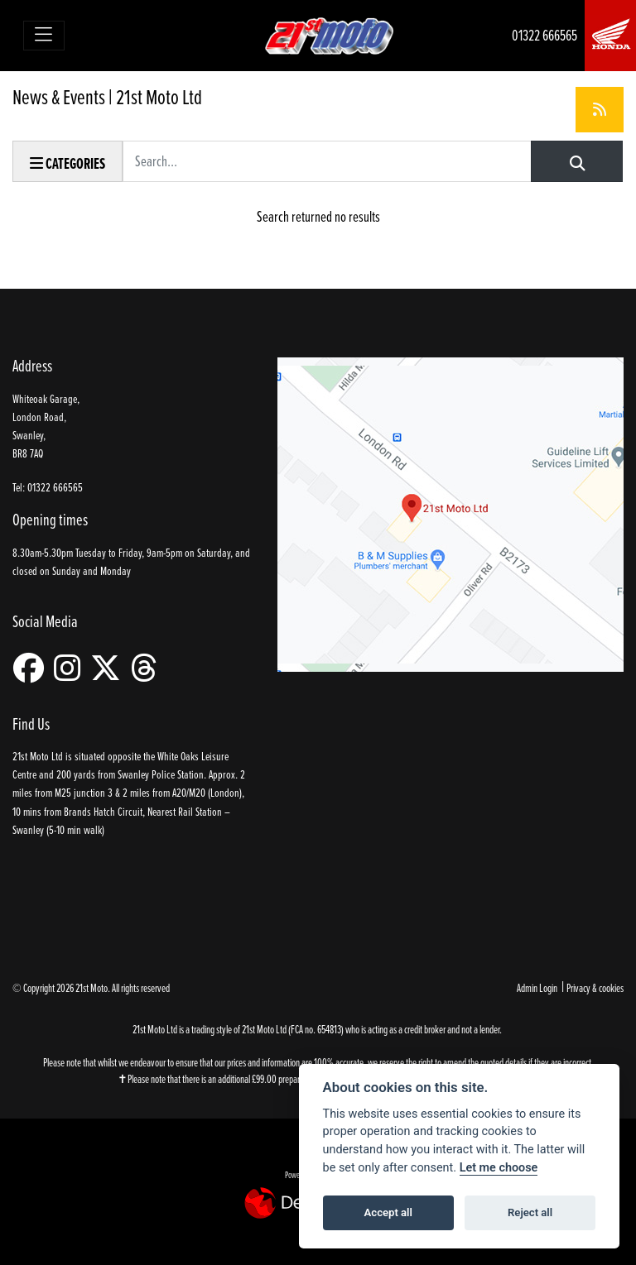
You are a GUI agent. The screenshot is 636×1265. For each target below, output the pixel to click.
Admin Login (537, 988)
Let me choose (499, 1168)
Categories (67, 163)
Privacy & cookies (595, 988)
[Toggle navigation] (44, 35)
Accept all (388, 1212)
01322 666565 (544, 35)
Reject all (530, 1212)
